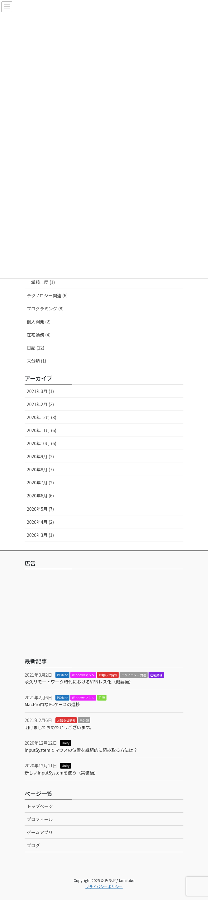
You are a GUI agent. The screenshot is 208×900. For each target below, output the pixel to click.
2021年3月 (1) (40, 391)
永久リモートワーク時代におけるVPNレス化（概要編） (79, 681)
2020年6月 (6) (40, 495)
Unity (65, 743)
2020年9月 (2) (40, 456)
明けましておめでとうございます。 (59, 727)
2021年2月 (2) (40, 404)
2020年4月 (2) (40, 522)
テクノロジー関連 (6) (47, 295)
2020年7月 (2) (40, 482)
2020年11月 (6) (41, 430)
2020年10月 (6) (41, 443)
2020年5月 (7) (40, 509)
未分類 (84, 720)
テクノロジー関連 (133, 675)
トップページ (40, 806)
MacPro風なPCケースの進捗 (52, 704)
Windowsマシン (83, 675)
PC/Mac (62, 675)
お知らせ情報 (108, 675)
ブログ (33, 845)
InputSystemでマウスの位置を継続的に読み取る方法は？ (81, 750)
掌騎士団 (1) (43, 282)
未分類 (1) (36, 361)
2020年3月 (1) (40, 535)
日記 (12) (35, 348)
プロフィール (40, 819)
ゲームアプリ (40, 832)
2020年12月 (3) (41, 417)
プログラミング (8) (45, 308)
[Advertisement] (104, 611)
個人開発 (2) (38, 321)
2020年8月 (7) (40, 469)
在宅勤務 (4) (38, 334)
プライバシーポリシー (104, 886)
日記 (102, 697)
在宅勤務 (156, 675)
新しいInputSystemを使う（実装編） (61, 773)
